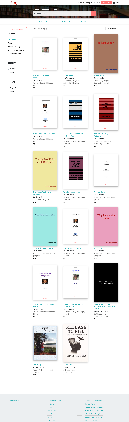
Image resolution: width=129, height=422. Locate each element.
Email (51, 417)
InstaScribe (52, 414)
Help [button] (96, 3)
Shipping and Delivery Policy (95, 407)
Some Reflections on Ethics (43, 248)
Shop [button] (88, 3)
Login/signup (106, 2)
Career (50, 407)
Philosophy (12, 39)
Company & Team (54, 401)
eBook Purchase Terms (94, 417)
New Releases (44, 21)
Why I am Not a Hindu (71, 192)
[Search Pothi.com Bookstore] (93, 13)
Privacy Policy (90, 404)
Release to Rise (69, 365)
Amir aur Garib (99, 192)
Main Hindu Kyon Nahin (72, 248)
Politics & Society (14, 46)
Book (12, 72)
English (13, 87)
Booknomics (14, 401)
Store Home (17, 29)
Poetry (10, 43)
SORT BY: (112, 28)
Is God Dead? (68, 75)
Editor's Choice (64, 21)
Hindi (12, 91)
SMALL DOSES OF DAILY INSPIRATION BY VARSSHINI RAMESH (104, 306)
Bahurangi (37, 365)
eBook (12, 69)
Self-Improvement (14, 54)
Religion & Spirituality (16, 50)
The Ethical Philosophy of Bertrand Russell (73, 135)
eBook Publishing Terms (94, 414)
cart (116, 3)
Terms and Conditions (93, 401)
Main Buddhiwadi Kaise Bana (44, 134)
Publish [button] (80, 3)
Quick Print (52, 410)
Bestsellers (85, 21)
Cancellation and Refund (94, 410)
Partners (51, 404)
